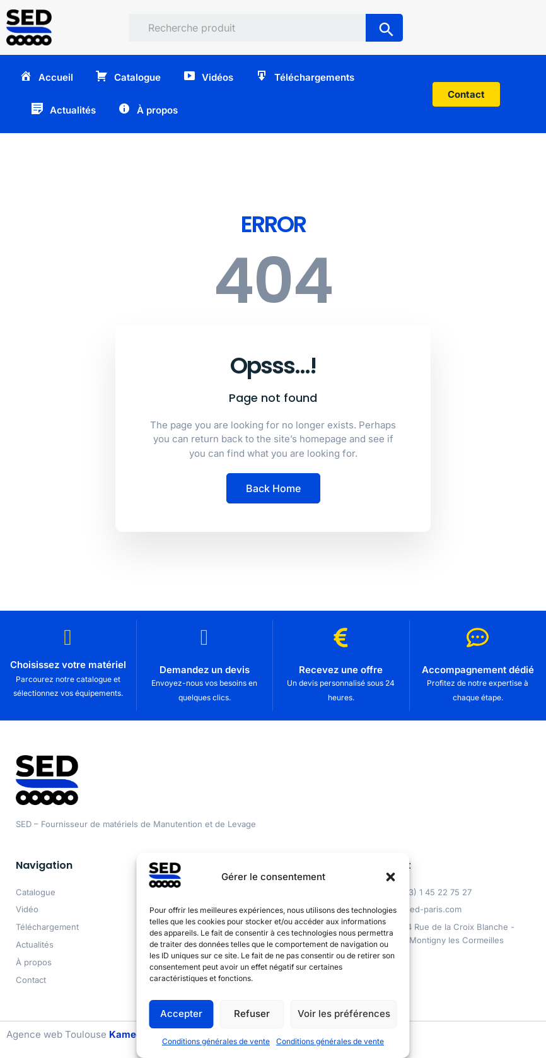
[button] (391, 877)
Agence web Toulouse (74, 1034)
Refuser (252, 1014)
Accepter (181, 1014)
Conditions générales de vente (216, 1041)
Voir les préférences (344, 1014)
